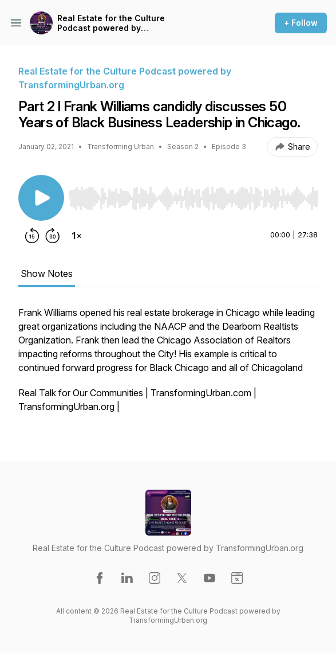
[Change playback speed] (76, 236)
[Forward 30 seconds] (53, 236)
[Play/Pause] (41, 198)
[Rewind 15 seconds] (32, 236)
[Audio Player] (193, 195)
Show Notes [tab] (47, 273)
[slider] (193, 198)
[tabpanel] (168, 365)
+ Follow (301, 23)
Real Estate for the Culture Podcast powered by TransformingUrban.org (111, 23)
